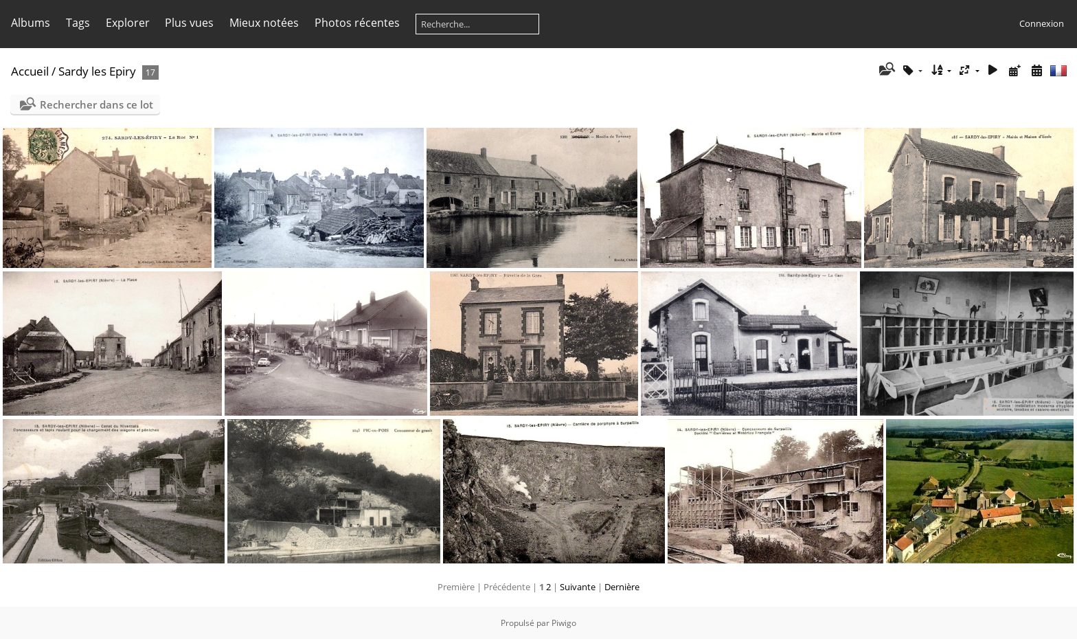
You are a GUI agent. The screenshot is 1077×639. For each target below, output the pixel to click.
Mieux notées (264, 22)
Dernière (621, 587)
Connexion (1041, 23)
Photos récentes (357, 22)
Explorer (128, 22)
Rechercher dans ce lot (96, 104)
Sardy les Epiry (97, 71)
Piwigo (564, 623)
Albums (30, 22)
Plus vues (189, 22)
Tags (78, 22)
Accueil (30, 71)
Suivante (578, 587)
